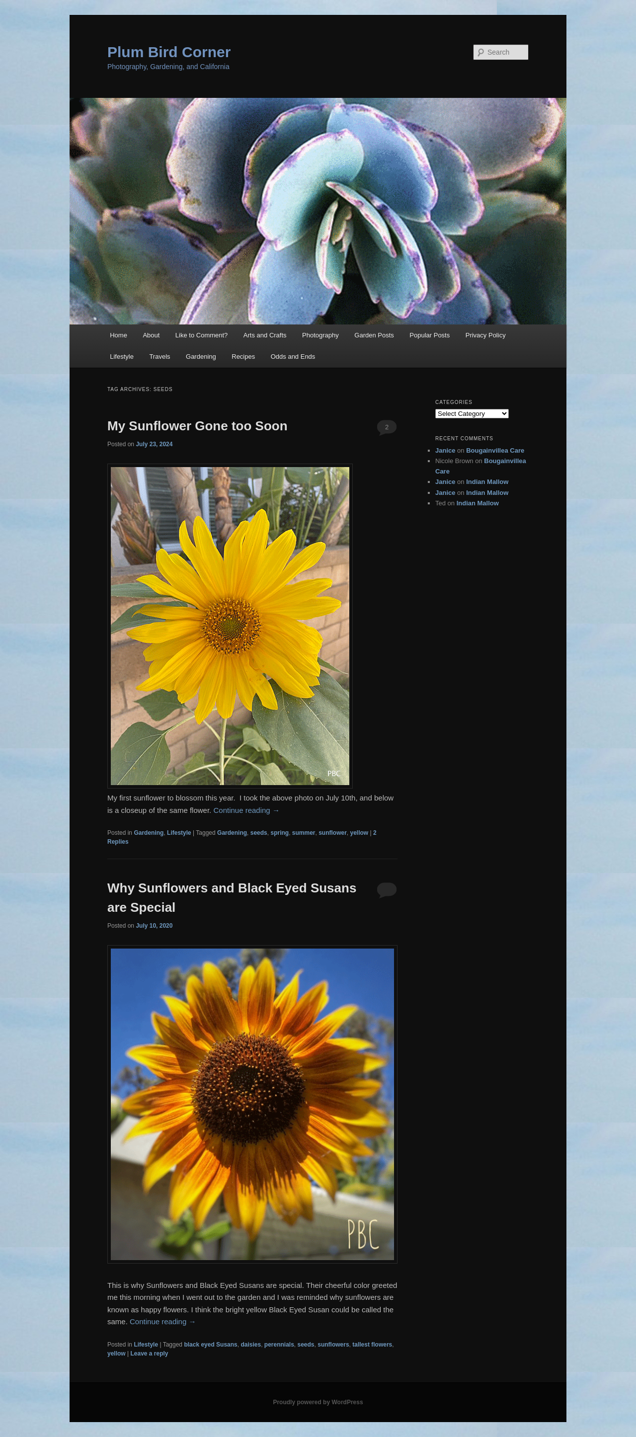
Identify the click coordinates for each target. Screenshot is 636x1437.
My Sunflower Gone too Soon (197, 425)
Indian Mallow (487, 481)
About (151, 335)
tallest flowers (372, 1344)
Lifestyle (122, 356)
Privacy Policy (486, 335)
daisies (250, 1344)
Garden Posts (374, 335)
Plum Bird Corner (169, 52)
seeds (258, 832)
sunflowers (333, 1344)
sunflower (332, 832)
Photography (320, 335)
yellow (359, 832)
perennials (279, 1344)
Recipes (243, 356)
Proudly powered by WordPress (318, 1402)
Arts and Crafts (265, 335)
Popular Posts (429, 335)
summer (304, 832)
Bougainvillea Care (495, 450)
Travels (159, 356)
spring (279, 832)
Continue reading (246, 810)
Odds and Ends (293, 356)
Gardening (201, 356)
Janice (445, 450)
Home (118, 335)
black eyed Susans (210, 1344)
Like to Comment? (201, 335)
